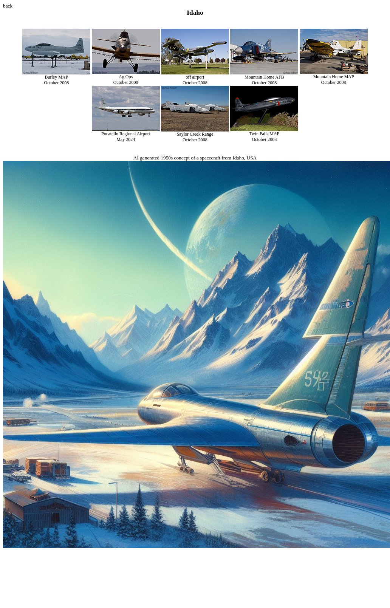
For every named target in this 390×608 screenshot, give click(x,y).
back (7, 6)
